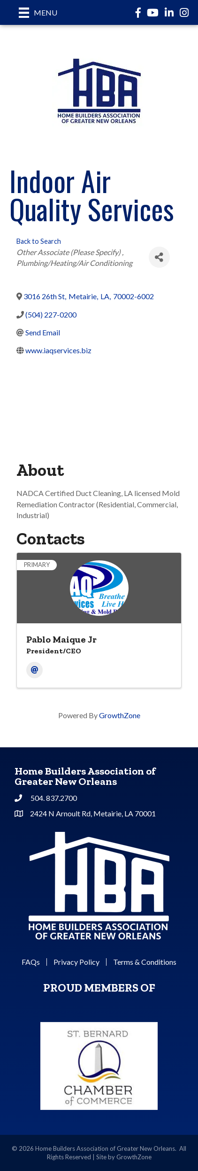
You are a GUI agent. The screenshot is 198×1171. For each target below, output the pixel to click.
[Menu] (38, 12)
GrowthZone (119, 715)
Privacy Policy (76, 962)
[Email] (34, 670)
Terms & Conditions (144, 962)
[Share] (159, 257)
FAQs (31, 962)
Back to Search (38, 241)
